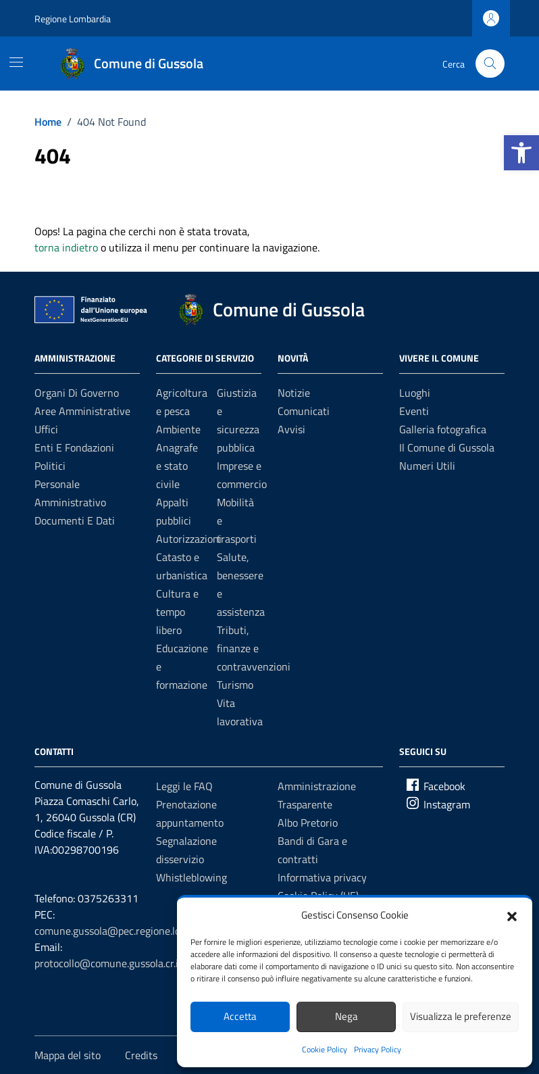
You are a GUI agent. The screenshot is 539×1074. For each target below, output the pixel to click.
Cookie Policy (324, 1049)
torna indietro (66, 247)
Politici (50, 466)
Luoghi (414, 393)
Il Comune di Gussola (446, 447)
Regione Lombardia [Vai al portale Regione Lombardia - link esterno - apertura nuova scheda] (72, 18)
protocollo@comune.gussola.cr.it (108, 963)
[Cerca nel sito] (490, 63)
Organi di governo (76, 393)
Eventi (414, 411)
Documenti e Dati (74, 520)
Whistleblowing (191, 877)
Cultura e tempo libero (177, 611)
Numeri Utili (427, 466)
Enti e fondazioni (74, 447)
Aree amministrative (82, 411)
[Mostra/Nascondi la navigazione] (16, 62)
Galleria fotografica (442, 429)
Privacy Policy (377, 1049)
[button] (521, 152)
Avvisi (291, 429)
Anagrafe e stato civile (177, 465)
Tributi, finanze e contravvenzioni (253, 648)
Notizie (294, 393)
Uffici (46, 429)
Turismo (235, 685)
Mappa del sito (67, 1055)
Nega (346, 1016)
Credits (141, 1055)
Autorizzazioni (189, 539)
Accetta (240, 1016)
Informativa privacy (322, 877)
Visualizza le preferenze (460, 1016)
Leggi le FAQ (184, 786)
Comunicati (304, 411)
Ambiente (178, 429)
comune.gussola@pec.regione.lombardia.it (130, 931)
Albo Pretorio (308, 822)
